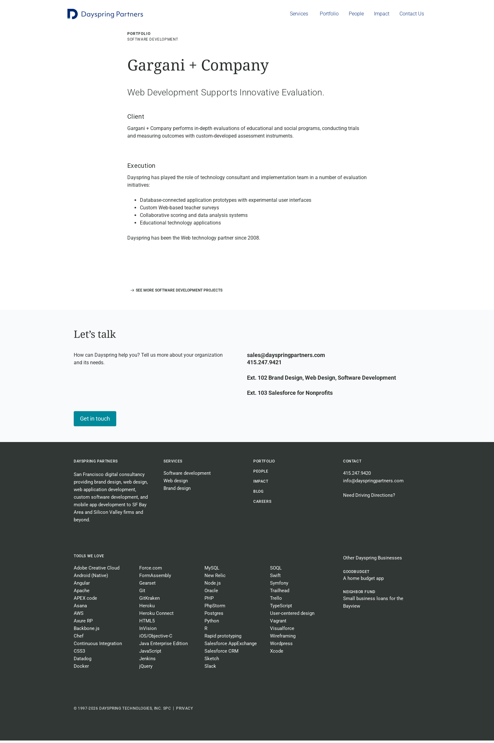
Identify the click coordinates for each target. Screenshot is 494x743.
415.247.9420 (357, 476)
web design (135, 484)
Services (173, 464)
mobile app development (99, 507)
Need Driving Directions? (369, 498)
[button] (174, 293)
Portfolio (264, 464)
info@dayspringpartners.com (373, 483)
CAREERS (262, 504)
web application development (104, 492)
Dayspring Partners (96, 464)
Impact (260, 484)
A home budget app (363, 581)
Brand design (177, 491)
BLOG (258, 494)
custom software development (106, 499)
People (260, 474)
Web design (176, 483)
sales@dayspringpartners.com (286, 357)
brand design (107, 484)
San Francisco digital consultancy (109, 477)
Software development (187, 476)
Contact (352, 464)
